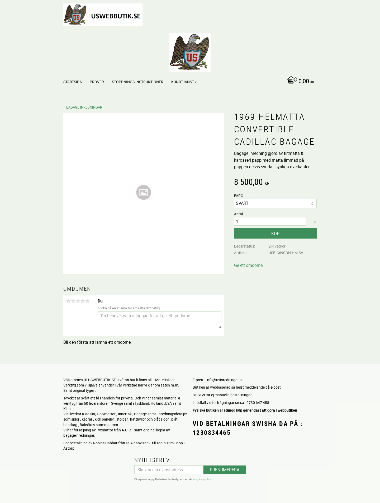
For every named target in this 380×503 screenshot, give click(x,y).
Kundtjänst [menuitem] (182, 81)
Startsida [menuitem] (72, 81)
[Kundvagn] (299, 81)
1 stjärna (68, 301)
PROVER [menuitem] (97, 81)
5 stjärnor (87, 301)
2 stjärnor (73, 301)
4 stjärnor (82, 301)
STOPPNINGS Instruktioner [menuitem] (137, 81)
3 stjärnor (77, 301)
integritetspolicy (202, 479)
